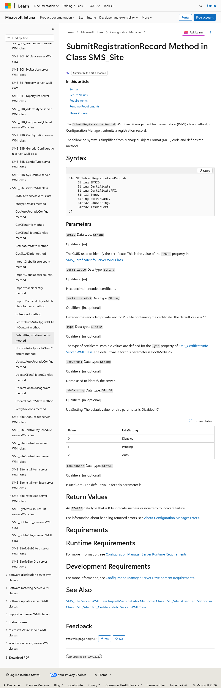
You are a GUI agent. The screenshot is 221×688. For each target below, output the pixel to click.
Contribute (75, 685)
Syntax (73, 89)
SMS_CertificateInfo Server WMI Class (94, 259)
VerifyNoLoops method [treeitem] (31, 409)
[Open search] (200, 6)
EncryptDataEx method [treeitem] (31, 204)
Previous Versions (37, 685)
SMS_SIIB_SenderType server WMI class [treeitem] (31, 164)
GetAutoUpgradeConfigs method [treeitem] (32, 214)
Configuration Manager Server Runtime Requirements (146, 554)
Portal (185, 17)
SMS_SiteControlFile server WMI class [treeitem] (30, 445)
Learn (70, 32)
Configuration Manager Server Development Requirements (150, 577)
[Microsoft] (8, 6)
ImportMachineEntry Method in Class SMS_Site (143, 601)
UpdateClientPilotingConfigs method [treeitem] (34, 377)
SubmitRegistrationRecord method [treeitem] (33, 337)
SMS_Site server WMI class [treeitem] (33, 196)
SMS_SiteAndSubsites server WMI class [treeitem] (31, 419)
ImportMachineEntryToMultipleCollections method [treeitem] (34, 303)
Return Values (78, 95)
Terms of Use (155, 685)
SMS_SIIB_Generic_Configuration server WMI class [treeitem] (33, 151)
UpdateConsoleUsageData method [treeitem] (33, 390)
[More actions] (210, 32)
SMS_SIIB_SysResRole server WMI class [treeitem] (31, 177)
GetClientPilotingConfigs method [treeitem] (32, 235)
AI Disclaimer (12, 685)
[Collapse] (52, 29)
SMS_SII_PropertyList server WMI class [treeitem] (30, 98)
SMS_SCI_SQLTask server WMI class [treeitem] (32, 59)
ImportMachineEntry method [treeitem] (29, 290)
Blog (57, 685)
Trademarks (177, 685)
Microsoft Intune (92, 32)
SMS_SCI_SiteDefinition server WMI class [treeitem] (32, 45)
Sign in (211, 5)
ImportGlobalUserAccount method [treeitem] (33, 264)
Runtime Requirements (84, 106)
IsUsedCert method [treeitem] (28, 314)
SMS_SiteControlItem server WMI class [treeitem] (30, 459)
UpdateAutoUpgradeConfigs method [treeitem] (34, 364)
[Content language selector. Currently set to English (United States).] (23, 674)
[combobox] (29, 38)
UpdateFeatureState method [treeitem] (34, 401)
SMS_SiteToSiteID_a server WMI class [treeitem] (29, 564)
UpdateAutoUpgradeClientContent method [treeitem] (34, 351)
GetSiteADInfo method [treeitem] (31, 253)
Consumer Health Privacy (122, 685)
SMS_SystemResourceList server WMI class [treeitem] (29, 511)
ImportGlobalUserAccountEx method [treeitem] (34, 277)
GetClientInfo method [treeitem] (30, 224)
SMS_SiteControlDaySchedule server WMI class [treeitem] (32, 432)
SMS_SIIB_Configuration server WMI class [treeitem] (32, 138)
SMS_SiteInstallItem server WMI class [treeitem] (29, 472)
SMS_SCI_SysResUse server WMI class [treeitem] (30, 72)
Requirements (78, 100)
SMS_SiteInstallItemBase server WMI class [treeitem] (32, 485)
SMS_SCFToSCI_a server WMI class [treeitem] (31, 524)
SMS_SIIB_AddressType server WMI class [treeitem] (32, 111)
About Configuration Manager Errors (171, 517)
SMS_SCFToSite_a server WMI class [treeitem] (32, 538)
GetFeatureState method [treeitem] (32, 246)
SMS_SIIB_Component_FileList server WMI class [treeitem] (32, 124)
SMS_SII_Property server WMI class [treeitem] (32, 85)
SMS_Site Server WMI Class (86, 601)
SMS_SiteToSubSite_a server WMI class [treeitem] (30, 551)
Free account (204, 17)
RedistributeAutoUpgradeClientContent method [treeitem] (35, 324)
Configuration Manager (125, 32)
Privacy (92, 685)
